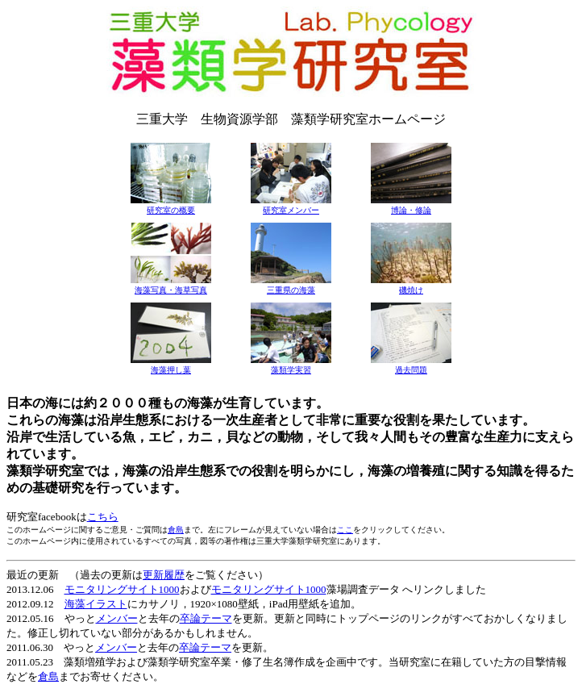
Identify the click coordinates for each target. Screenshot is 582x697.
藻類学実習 (291, 369)
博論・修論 (411, 210)
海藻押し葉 (171, 369)
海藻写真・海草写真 (171, 290)
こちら (102, 517)
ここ (345, 529)
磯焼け (411, 290)
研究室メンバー (291, 210)
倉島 (176, 529)
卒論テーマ (206, 618)
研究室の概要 (171, 210)
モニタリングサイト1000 (122, 589)
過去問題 (411, 369)
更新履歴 (164, 575)
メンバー (117, 618)
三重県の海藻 (291, 290)
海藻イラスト (95, 604)
